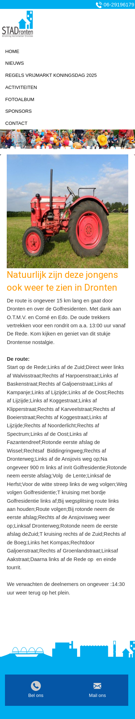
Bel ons (35, 695)
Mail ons (97, 695)
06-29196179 (119, 4)
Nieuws (14, 63)
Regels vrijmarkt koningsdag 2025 (51, 75)
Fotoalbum (19, 99)
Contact (16, 123)
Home (12, 51)
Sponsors (18, 111)
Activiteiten (21, 87)
